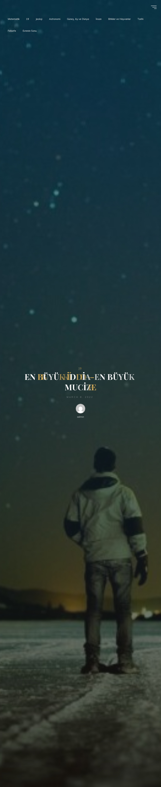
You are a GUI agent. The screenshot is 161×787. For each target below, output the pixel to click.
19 (79, 368)
